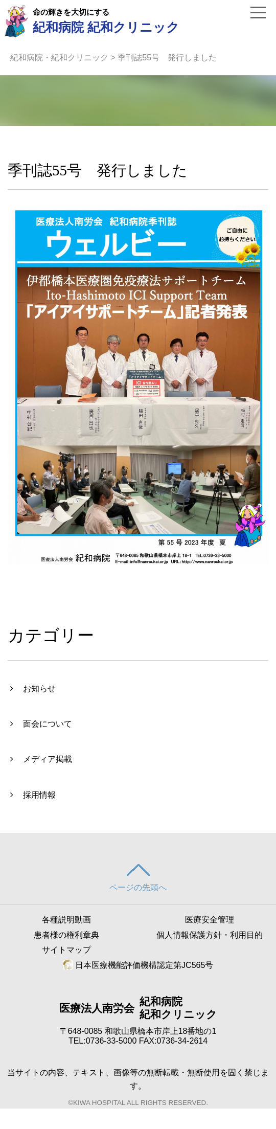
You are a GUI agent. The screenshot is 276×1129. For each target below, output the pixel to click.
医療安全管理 (209, 919)
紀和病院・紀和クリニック (59, 57)
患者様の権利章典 (66, 935)
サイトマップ (66, 949)
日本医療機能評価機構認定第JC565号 (138, 965)
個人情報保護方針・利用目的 (209, 935)
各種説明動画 (66, 919)
